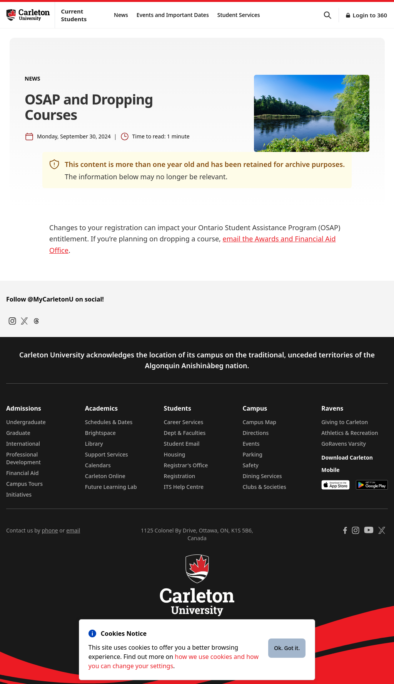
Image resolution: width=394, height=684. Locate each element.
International (23, 443)
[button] (331, 15)
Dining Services (262, 476)
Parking (252, 454)
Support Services (106, 454)
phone (50, 530)
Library (94, 443)
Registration (179, 476)
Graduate (18, 432)
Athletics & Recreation (349, 432)
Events (250, 443)
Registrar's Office (186, 465)
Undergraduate (26, 422)
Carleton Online (105, 476)
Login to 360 (369, 15)
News (121, 15)
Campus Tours (24, 483)
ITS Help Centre (184, 486)
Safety (250, 465)
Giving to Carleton (344, 422)
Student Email (182, 443)
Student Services (238, 15)
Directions (255, 432)
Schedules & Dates (109, 422)
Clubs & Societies (264, 486)
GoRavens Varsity (343, 443)
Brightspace (100, 432)
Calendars (98, 465)
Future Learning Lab (111, 486)
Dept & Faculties (185, 432)
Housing (174, 454)
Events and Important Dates (173, 15)
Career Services (184, 422)
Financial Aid (22, 473)
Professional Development (23, 458)
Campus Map (259, 422)
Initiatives (19, 494)
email (73, 530)
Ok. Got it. (287, 648)
